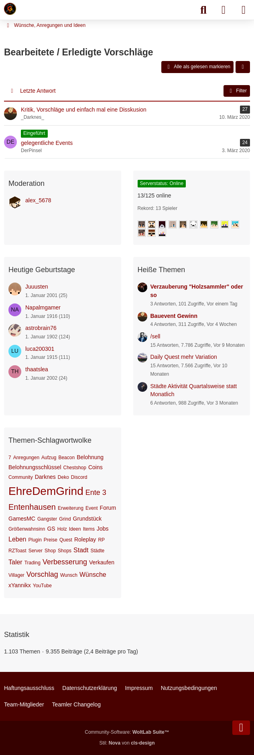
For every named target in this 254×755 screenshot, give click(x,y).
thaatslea (36, 369)
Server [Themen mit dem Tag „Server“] (35, 551)
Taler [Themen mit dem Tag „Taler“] (15, 562)
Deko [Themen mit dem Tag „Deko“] (63, 477)
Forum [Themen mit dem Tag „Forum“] (108, 508)
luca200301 (39, 349)
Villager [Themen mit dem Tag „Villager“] (16, 575)
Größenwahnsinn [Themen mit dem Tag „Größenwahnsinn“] (26, 529)
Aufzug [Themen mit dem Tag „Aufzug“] (48, 457)
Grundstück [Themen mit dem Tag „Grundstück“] (87, 518)
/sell (155, 336)
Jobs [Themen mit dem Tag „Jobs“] (103, 528)
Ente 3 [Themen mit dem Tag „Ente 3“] (95, 492)
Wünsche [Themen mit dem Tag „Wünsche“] (92, 574)
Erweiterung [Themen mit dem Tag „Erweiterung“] (70, 508)
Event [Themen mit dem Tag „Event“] (91, 508)
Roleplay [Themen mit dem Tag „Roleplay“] (85, 539)
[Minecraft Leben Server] (10, 9)
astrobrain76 (41, 328)
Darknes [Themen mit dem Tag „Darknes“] (45, 477)
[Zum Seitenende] (241, 727)
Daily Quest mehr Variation (183, 357)
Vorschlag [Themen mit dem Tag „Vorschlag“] (42, 574)
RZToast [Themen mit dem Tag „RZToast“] (17, 551)
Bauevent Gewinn (173, 316)
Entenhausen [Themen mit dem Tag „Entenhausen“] (32, 507)
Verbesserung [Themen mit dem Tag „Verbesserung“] (65, 562)
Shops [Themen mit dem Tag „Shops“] (64, 551)
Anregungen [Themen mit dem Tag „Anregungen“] (26, 457)
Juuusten (36, 286)
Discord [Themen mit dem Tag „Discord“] (79, 477)
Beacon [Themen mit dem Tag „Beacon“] (66, 457)
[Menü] (244, 10)
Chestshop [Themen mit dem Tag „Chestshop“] (74, 467)
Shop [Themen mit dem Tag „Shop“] (50, 551)
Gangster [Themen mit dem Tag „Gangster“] (47, 519)
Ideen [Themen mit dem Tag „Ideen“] (75, 529)
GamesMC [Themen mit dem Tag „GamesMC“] (21, 518)
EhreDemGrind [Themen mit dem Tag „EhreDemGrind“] (45, 491)
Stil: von (126, 743)
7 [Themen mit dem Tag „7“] (9, 457)
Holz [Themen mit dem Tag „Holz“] (62, 529)
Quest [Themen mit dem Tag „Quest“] (65, 540)
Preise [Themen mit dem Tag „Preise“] (50, 540)
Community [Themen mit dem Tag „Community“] (20, 477)
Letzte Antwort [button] (38, 91)
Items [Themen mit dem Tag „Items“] (89, 529)
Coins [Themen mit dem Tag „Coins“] (95, 467)
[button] (243, 67)
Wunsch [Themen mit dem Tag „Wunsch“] (68, 575)
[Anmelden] (223, 10)
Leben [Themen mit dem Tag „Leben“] (17, 539)
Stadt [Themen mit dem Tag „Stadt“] (80, 550)
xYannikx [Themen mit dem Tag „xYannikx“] (19, 585)
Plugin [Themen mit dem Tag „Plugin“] (35, 540)
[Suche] (203, 10)
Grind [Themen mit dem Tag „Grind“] (65, 519)
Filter (237, 91)
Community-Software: (127, 732)
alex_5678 (38, 200)
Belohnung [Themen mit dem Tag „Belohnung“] (90, 457)
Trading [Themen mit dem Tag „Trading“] (32, 563)
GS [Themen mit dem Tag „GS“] (51, 528)
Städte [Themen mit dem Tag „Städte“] (97, 551)
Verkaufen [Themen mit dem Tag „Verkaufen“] (101, 562)
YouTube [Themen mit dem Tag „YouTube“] (42, 585)
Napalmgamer (43, 307)
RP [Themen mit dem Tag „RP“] (101, 540)
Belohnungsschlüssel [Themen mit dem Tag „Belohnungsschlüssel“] (34, 467)
